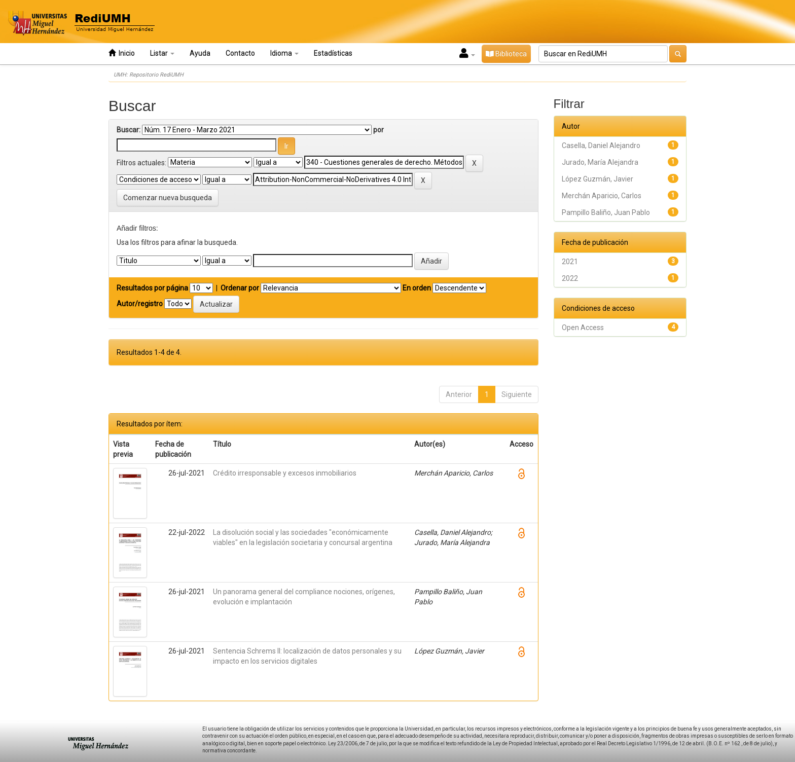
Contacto (240, 53)
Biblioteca (506, 54)
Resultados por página (152, 288)
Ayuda (200, 53)
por (378, 130)
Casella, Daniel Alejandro (601, 145)
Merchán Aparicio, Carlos (601, 196)
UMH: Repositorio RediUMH (149, 74)
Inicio (122, 53)
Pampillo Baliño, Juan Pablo (606, 212)
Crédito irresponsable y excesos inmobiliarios (284, 473)
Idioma (284, 53)
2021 (570, 262)
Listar (162, 53)
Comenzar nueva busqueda (167, 198)
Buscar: (128, 130)
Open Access (583, 327)
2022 (570, 278)
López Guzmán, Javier (597, 179)
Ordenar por (240, 288)
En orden (417, 288)
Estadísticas (333, 53)
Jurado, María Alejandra (600, 162)
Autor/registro (140, 304)
